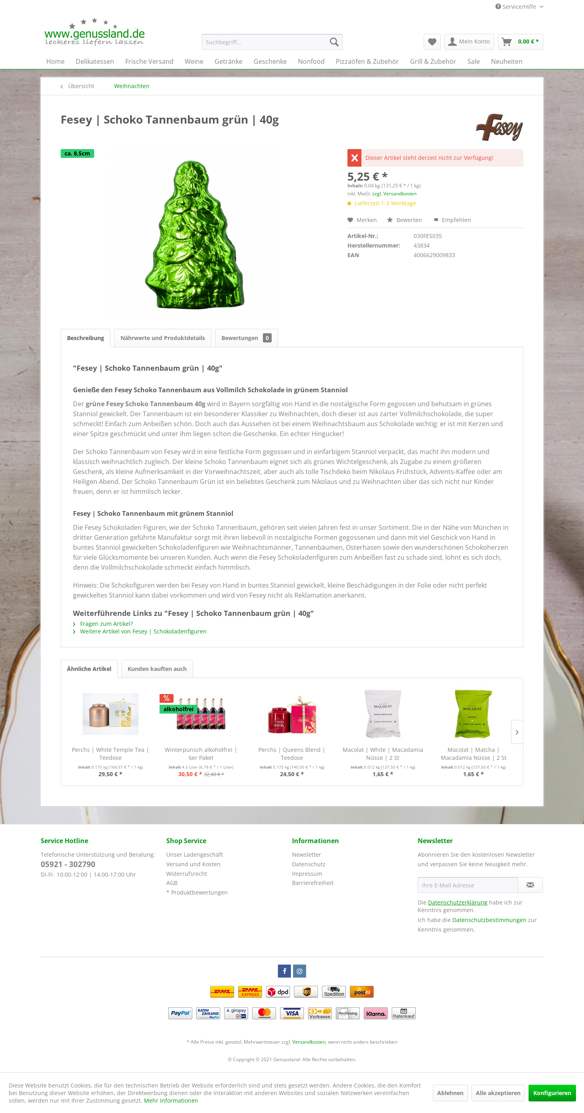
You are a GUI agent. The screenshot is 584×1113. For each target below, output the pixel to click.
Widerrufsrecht (186, 873)
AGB (172, 883)
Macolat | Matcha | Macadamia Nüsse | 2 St (474, 753)
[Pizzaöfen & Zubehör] (367, 61)
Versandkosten (309, 1041)
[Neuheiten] (506, 61)
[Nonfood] (311, 61)
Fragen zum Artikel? (103, 623)
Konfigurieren (552, 1093)
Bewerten (405, 220)
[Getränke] (228, 61)
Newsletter (306, 854)
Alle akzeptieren (498, 1093)
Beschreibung (85, 338)
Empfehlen (452, 220)
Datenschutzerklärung (457, 902)
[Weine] (194, 61)
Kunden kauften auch (157, 669)
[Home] (55, 61)
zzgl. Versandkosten (394, 193)
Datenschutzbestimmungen (489, 920)
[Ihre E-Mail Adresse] (468, 885)
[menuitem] (272, 42)
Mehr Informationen (171, 1100)
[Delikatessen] (95, 61)
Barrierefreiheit (312, 883)
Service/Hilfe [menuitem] (516, 6)
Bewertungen (246, 337)
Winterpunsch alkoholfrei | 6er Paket (201, 753)
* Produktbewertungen (197, 892)
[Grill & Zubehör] (433, 61)
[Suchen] (334, 42)
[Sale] (473, 61)
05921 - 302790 (68, 864)
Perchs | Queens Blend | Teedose (292, 753)
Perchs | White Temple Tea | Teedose (110, 753)
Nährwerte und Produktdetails (162, 338)
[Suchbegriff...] (272, 42)
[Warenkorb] (520, 42)
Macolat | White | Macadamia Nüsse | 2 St (383, 753)
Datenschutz (309, 864)
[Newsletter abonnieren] (530, 885)
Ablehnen (450, 1093)
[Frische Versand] (149, 61)
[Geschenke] (270, 61)
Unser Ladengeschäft (194, 854)
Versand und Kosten (193, 864)
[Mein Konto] (469, 42)
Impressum (307, 873)
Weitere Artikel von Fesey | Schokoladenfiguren (140, 631)
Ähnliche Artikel (89, 669)
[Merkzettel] (432, 42)
